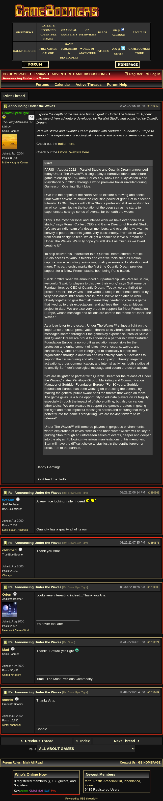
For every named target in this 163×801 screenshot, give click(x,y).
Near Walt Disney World (16, 630)
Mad (5, 649)
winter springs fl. (11, 724)
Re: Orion (68, 642)
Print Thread (14, 96)
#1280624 (153, 642)
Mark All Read (33, 762)
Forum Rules (11, 762)
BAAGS (102, 32)
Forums (40, 74)
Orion (6, 594)
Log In (152, 74)
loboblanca (132, 781)
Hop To (32, 748)
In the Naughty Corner (15, 162)
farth (88, 781)
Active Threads (89, 85)
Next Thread (127, 741)
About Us (139, 32)
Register (133, 74)
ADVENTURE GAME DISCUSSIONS (79, 74)
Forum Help (117, 85)
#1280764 (153, 692)
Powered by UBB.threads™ (81, 798)
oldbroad (9, 550)
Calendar (62, 85)
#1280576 (153, 542)
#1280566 (153, 492)
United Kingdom (11, 674)
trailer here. (66, 144)
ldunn (89, 785)
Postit (97, 781)
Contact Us (128, 762)
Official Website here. (74, 152)
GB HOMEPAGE (15, 74)
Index (82, 741)
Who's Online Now (31, 774)
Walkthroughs (24, 51)
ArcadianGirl (113, 781)
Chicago (7, 575)
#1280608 (153, 586)
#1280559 (153, 105)
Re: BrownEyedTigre (75, 492)
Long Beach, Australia (15, 529)
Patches (103, 51)
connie (7, 700)
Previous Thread (37, 741)
